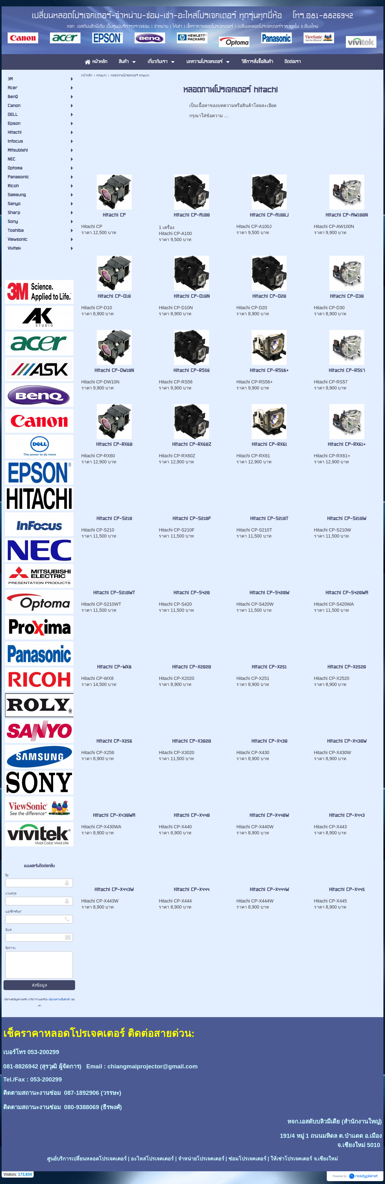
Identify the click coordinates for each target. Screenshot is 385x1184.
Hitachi (101, 75)
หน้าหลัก (86, 75)
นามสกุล (11, 893)
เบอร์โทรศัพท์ (13, 911)
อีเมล (8, 929)
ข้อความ (10, 947)
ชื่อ (7, 875)
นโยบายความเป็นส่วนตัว (59, 999)
